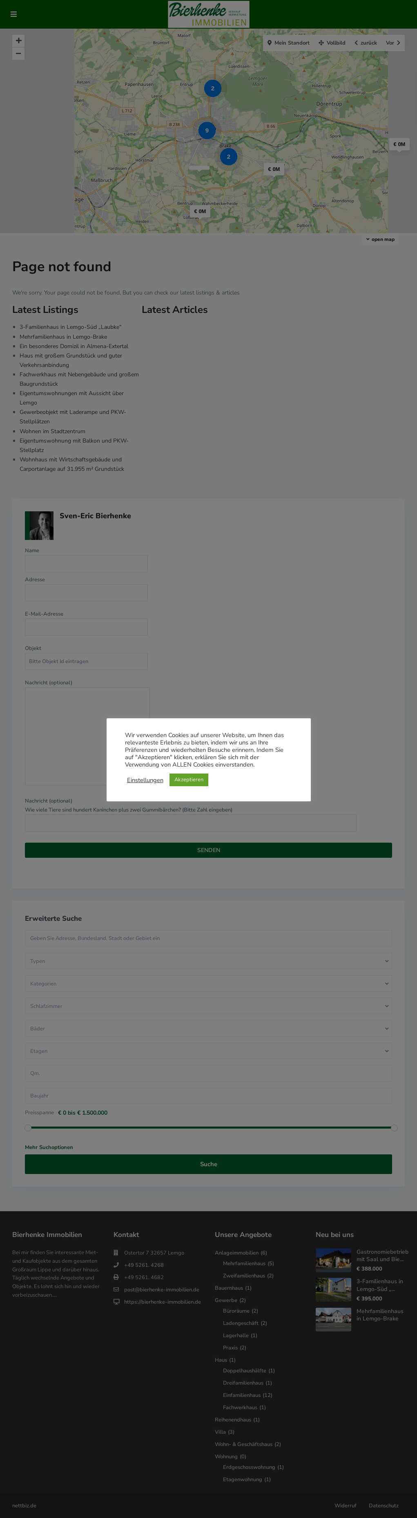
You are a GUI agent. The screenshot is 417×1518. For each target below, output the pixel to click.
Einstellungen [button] (145, 780)
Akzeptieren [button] (188, 779)
